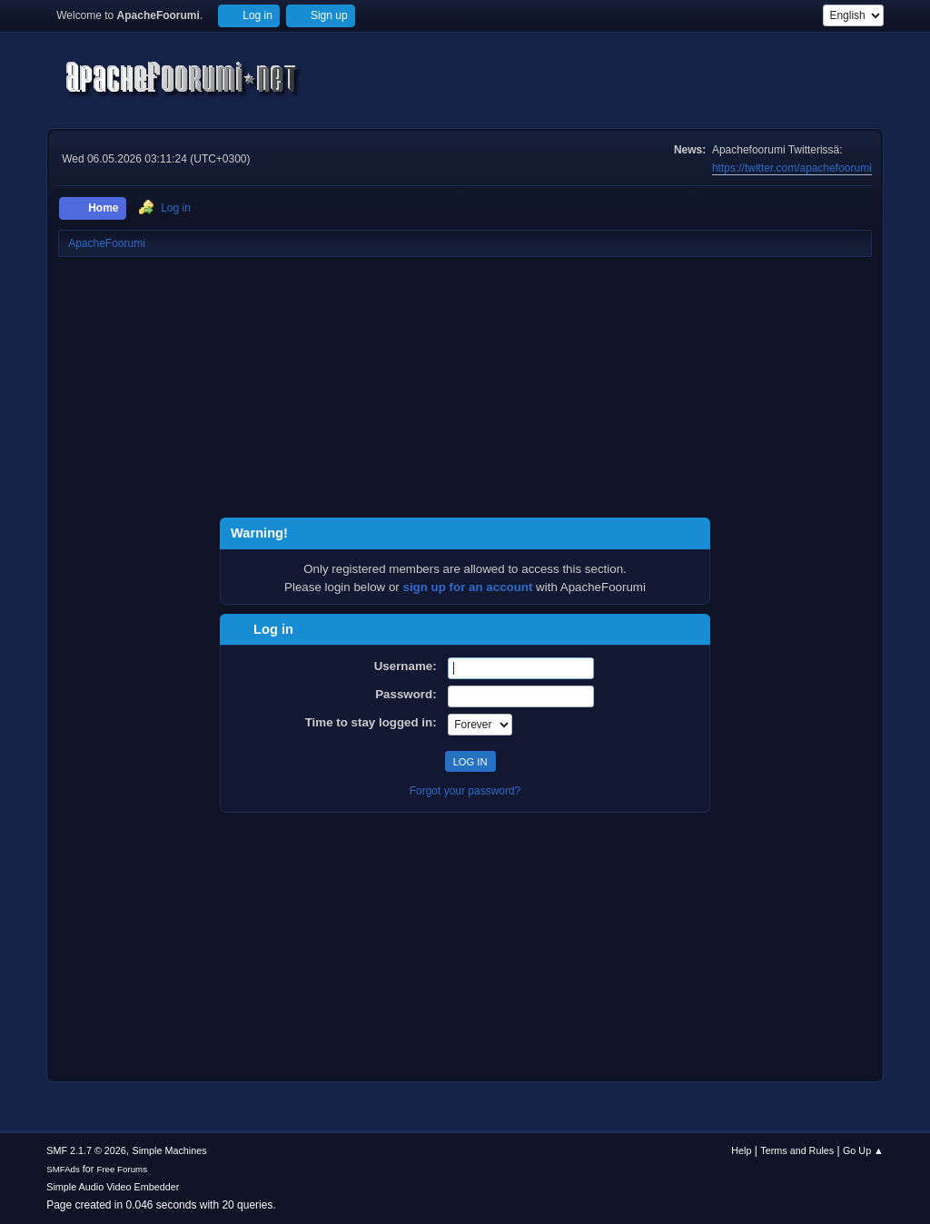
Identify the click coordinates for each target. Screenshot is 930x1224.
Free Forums (121, 1169)
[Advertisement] (465, 390)
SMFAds (63, 1169)
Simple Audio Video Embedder (112, 1186)
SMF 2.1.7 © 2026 (86, 1150)
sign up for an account (468, 587)
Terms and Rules (797, 1150)
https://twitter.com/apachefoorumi (792, 168)
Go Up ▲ (863, 1150)
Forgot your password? (465, 791)
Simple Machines (170, 1150)
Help (741, 1150)
